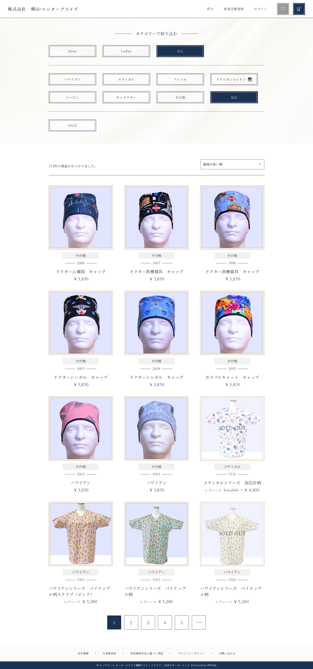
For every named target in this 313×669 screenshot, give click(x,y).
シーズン (72, 97)
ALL (180, 51)
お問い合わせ (227, 653)
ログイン (260, 9)
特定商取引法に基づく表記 (146, 653)
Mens (72, 51)
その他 (180, 97)
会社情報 (83, 653)
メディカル (126, 79)
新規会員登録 (234, 9)
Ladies (126, 51)
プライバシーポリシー (191, 653)
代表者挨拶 (109, 653)
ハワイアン (72, 79)
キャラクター (126, 97)
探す (210, 9)
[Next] (199, 622)
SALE (72, 125)
